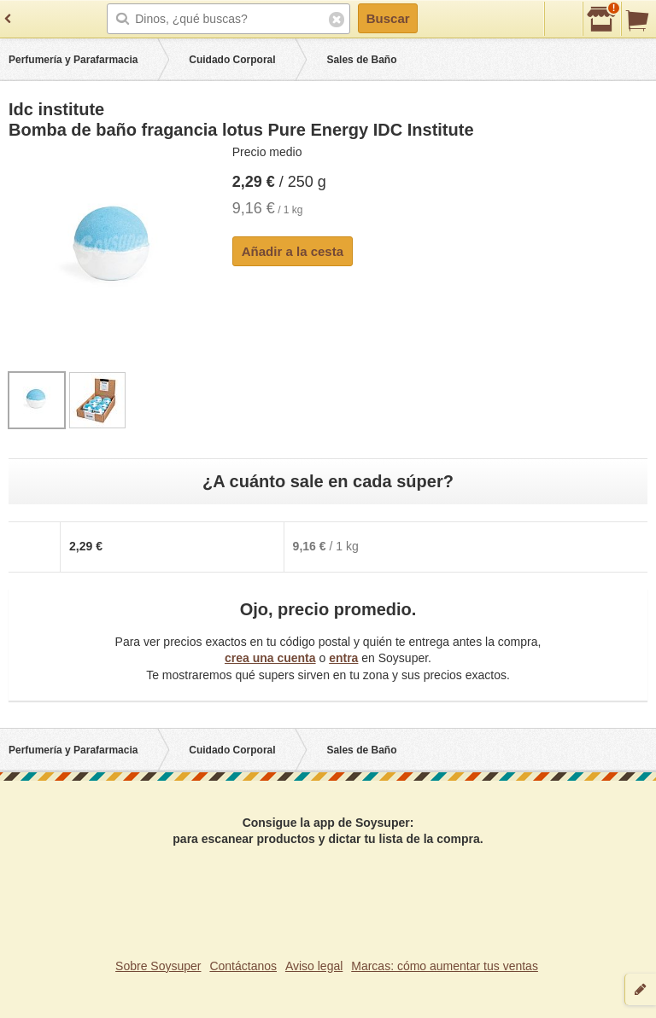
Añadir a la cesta (292, 251)
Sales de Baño (361, 60)
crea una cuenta (270, 658)
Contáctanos (243, 966)
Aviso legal (314, 966)
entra (343, 658)
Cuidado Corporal (232, 60)
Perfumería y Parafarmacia (73, 60)
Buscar (388, 18)
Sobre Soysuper (158, 966)
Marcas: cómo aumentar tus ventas (444, 966)
